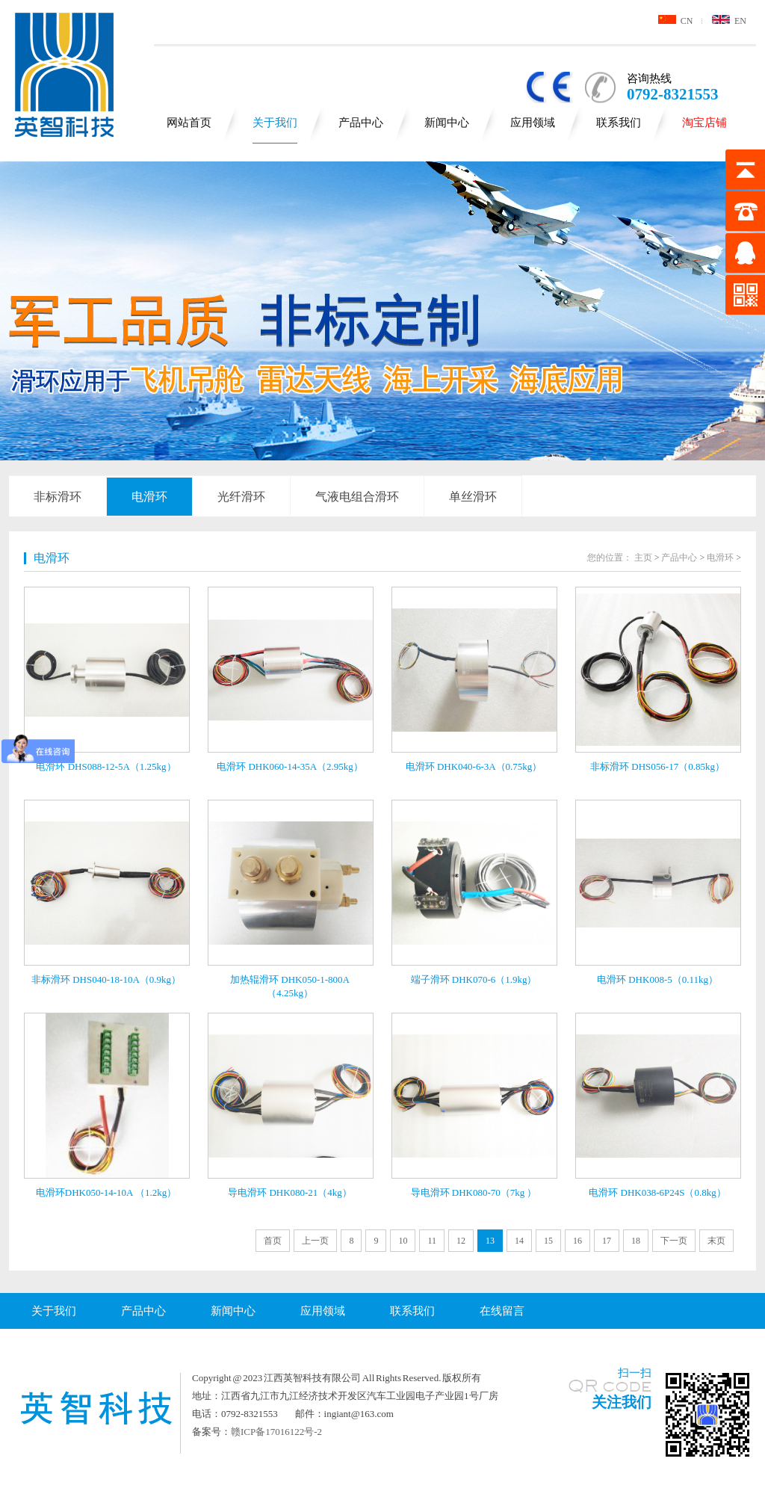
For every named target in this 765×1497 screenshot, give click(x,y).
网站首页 (189, 123)
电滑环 (149, 496)
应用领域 (532, 123)
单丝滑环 (473, 496)
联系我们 (618, 123)
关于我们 (275, 123)
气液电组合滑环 (357, 496)
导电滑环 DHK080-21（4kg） (290, 1192)
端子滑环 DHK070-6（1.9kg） (474, 979)
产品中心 (360, 123)
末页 (716, 1240)
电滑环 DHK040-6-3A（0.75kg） (474, 766)
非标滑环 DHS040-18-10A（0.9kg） (106, 979)
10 (402, 1240)
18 (635, 1240)
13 (490, 1240)
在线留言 (502, 1311)
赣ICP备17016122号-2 (276, 1431)
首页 (273, 1240)
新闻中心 (446, 123)
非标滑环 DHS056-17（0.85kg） (657, 766)
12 (460, 1240)
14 (519, 1240)
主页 (643, 557)
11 (431, 1240)
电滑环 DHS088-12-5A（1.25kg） (106, 766)
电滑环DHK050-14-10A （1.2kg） (106, 1192)
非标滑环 (57, 496)
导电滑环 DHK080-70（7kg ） (474, 1192)
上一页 (315, 1240)
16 (577, 1240)
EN (729, 21)
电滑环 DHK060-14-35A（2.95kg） (290, 766)
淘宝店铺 (704, 123)
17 (606, 1240)
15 (548, 1240)
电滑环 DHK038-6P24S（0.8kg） (657, 1192)
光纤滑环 (241, 496)
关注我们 (621, 1402)
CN (675, 21)
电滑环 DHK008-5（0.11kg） (657, 979)
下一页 (673, 1240)
